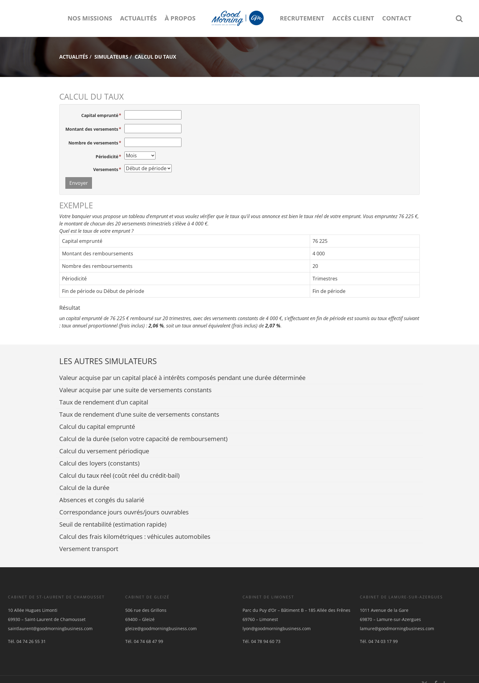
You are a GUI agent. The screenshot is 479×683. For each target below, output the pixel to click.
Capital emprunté (99, 115)
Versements (105, 169)
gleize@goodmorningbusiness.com (161, 628)
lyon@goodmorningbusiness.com (277, 628)
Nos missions (90, 18)
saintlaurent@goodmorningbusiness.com (50, 628)
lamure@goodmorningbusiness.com (397, 628)
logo (237, 18)
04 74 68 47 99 (148, 641)
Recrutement (302, 18)
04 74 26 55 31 (31, 641)
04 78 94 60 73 (265, 641)
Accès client (353, 18)
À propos (180, 18)
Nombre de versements (93, 143)
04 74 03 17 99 (383, 641)
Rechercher (461, 18)
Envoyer (78, 183)
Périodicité (107, 156)
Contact (396, 18)
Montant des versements (91, 129)
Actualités (138, 18)
